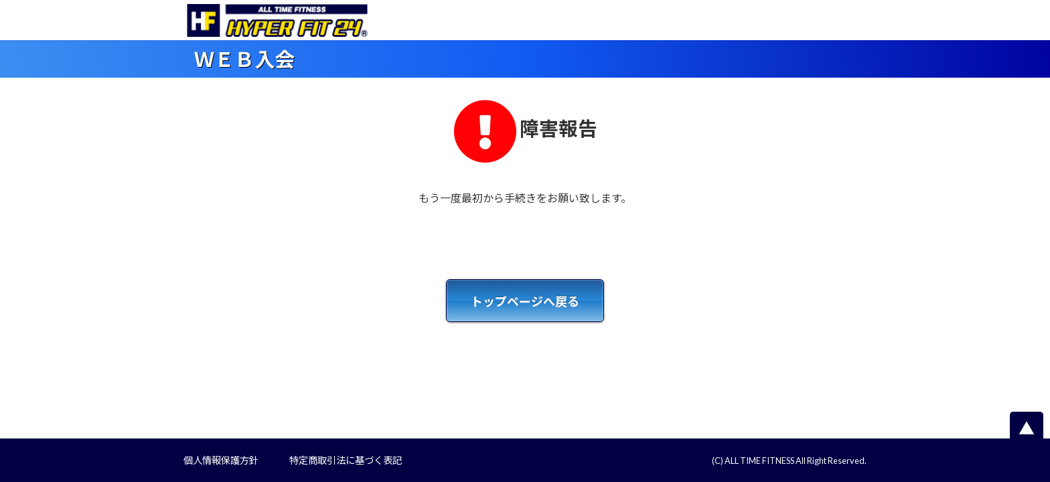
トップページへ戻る (525, 301)
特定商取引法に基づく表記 (345, 460)
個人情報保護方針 (220, 460)
